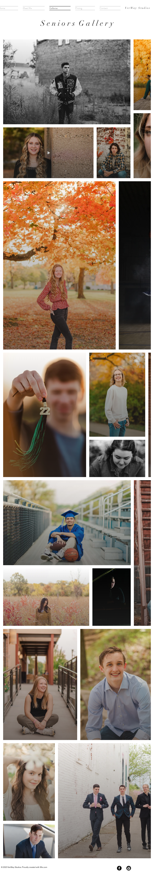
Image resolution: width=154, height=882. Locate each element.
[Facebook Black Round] (119, 868)
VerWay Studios (137, 8)
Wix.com (43, 867)
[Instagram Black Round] (128, 868)
